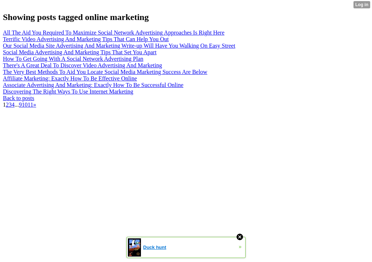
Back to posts (18, 98)
